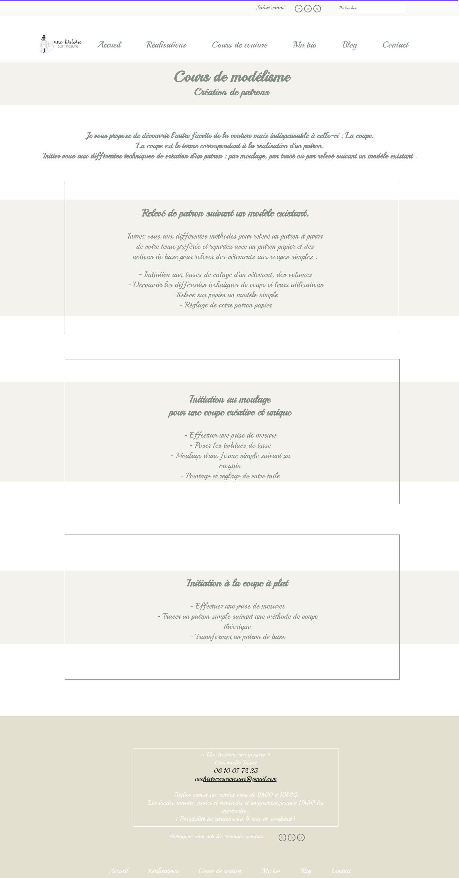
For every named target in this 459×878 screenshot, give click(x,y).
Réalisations (166, 44)
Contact (395, 44)
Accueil (108, 44)
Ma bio (305, 44)
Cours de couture (239, 44)
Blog (349, 44)
